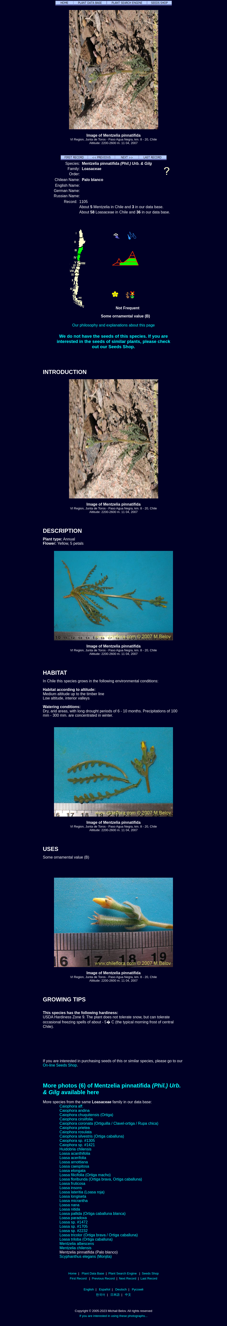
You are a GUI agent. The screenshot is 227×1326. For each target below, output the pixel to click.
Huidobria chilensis (75, 1149)
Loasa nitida (69, 1209)
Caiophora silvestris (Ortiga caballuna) (91, 1136)
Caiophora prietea (74, 1128)
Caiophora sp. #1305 (77, 1141)
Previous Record (103, 1278)
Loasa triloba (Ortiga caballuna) (86, 1239)
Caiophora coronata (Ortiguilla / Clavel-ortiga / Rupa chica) (108, 1123)
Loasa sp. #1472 (73, 1222)
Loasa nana (69, 1205)
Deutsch (121, 1289)
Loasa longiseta (72, 1196)
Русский (137, 1289)
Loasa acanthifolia (74, 1153)
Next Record (127, 1278)
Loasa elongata (72, 1171)
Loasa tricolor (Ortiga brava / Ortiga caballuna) (98, 1235)
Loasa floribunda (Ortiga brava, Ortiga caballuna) (100, 1179)
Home (72, 1273)
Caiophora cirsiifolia (76, 1119)
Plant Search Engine (122, 1273)
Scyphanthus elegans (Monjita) (85, 1256)
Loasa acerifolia (72, 1158)
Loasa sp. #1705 (73, 1226)
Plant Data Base (93, 1273)
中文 (128, 1294)
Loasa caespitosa (74, 1166)
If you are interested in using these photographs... (113, 1316)
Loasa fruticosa (72, 1183)
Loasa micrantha (73, 1201)
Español (104, 1289)
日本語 (115, 1294)
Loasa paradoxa (73, 1218)
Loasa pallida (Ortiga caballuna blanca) (92, 1214)
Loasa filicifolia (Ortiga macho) (85, 1175)
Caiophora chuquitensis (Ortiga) (86, 1115)
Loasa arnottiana (73, 1162)
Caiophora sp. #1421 (77, 1145)
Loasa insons (70, 1188)
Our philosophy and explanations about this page (113, 325)
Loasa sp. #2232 (73, 1231)
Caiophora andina (74, 1110)
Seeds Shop (150, 1273)
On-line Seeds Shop (60, 1065)
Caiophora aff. (71, 1106)
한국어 (100, 1294)
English (89, 1289)
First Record (78, 1278)
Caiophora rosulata (75, 1132)
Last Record (148, 1278)
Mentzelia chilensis (75, 1248)
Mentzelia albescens (76, 1244)
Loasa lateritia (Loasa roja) (81, 1192)
